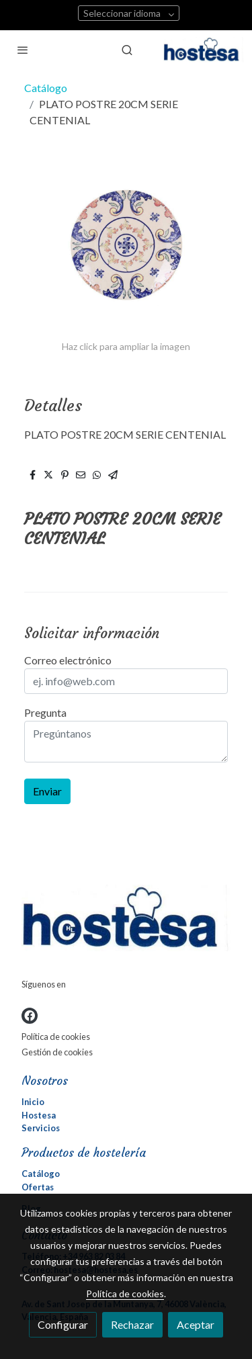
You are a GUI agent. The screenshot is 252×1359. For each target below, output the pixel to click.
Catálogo (45, 87)
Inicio (33, 1101)
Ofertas (38, 1187)
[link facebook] (30, 1016)
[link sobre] (126, 920)
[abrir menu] (23, 50)
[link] (203, 49)
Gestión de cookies (57, 1052)
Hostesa (39, 1115)
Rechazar (132, 1324)
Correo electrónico (68, 660)
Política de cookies (56, 1036)
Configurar (63, 1324)
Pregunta (45, 712)
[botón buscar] (127, 50)
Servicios (41, 1128)
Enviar (47, 791)
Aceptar (195, 1324)
